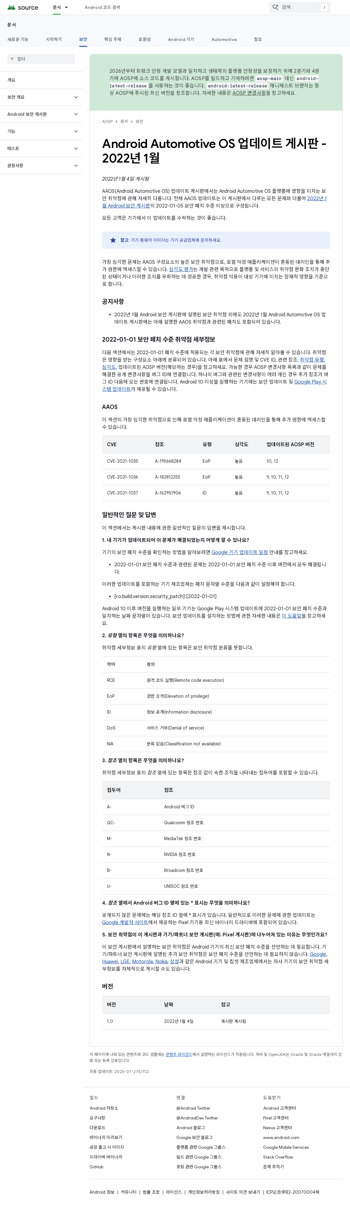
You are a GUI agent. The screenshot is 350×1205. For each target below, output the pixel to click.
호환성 (144, 39)
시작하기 (54, 39)
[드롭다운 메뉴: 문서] (69, 7)
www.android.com (281, 1137)
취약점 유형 (312, 360)
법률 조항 (151, 1192)
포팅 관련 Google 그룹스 (199, 1167)
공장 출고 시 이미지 (107, 1147)
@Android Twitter (193, 1108)
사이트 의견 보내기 (243, 1192)
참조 (258, 39)
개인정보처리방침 (204, 1192)
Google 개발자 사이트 (125, 923)
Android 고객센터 (279, 1108)
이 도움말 (291, 616)
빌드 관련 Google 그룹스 (199, 1157)
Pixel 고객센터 (276, 1118)
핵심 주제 (112, 39)
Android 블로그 (190, 1127)
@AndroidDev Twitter (197, 1118)
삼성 (174, 962)
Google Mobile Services (286, 1147)
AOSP (107, 121)
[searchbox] (41, 59)
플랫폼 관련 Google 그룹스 (201, 1147)
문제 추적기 (273, 1167)
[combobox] (299, 7)
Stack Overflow (278, 1157)
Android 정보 (102, 1192)
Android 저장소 (104, 1108)
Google (318, 954)
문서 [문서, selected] (57, 7)
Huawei (110, 962)
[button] (36, 97)
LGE (125, 962)
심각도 (109, 367)
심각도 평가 (181, 269)
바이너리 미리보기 (106, 1137)
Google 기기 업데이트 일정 (240, 552)
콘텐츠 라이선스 (179, 1054)
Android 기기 (181, 39)
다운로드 (97, 1127)
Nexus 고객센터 (277, 1127)
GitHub (96, 1167)
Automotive (224, 39)
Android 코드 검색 (102, 7)
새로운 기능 (18, 39)
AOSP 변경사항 (249, 93)
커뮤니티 (129, 1192)
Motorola (142, 962)
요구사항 (97, 1118)
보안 (139, 121)
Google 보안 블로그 (194, 1137)
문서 (11, 25)
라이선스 (174, 1192)
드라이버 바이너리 (106, 1157)
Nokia (161, 962)
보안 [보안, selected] (83, 39)
